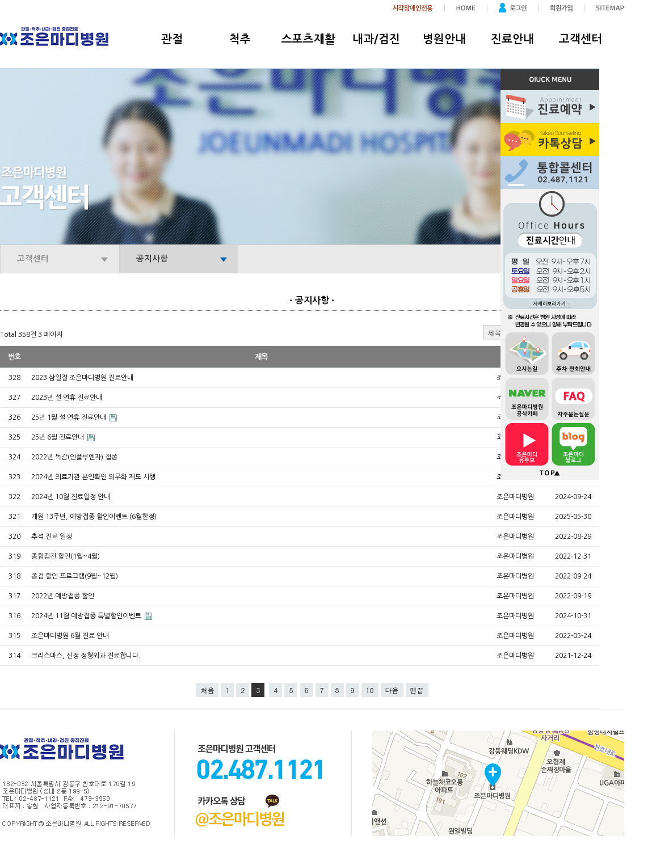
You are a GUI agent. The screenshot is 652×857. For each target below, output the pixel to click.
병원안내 (444, 39)
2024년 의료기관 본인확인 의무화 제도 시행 (93, 477)
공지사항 (152, 259)
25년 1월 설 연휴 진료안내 (69, 417)
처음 (207, 690)
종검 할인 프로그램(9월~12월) (74, 576)
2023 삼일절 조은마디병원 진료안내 (82, 377)
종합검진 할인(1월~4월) (65, 556)
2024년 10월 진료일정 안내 (70, 496)
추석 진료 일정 (51, 536)
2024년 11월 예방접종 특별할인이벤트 (87, 616)
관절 (172, 39)
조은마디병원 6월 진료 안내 (70, 635)
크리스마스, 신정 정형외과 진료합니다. (86, 655)
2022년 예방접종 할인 (62, 596)
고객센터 (580, 39)
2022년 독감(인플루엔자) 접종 (74, 457)
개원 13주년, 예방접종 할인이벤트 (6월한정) (94, 516)
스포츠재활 (308, 39)
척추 (240, 39)
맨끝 (417, 690)
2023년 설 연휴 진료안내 (66, 397)
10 (370, 690)
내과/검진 (376, 39)
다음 (392, 690)
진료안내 (512, 39)
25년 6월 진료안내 (58, 437)
